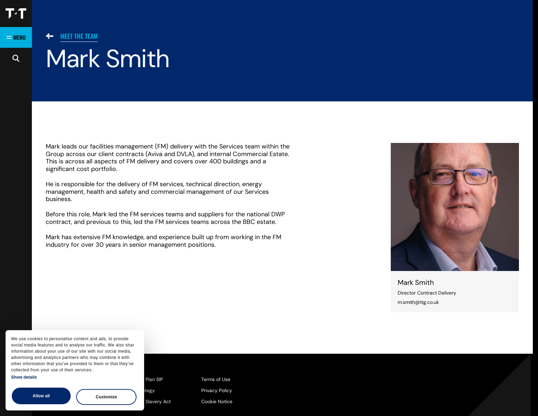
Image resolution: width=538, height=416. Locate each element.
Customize (106, 397)
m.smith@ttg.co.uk (418, 302)
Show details (24, 377)
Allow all (41, 396)
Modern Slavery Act (149, 401)
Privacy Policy (216, 390)
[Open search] (16, 58)
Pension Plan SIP (145, 379)
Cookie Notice (216, 401)
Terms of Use (215, 379)
